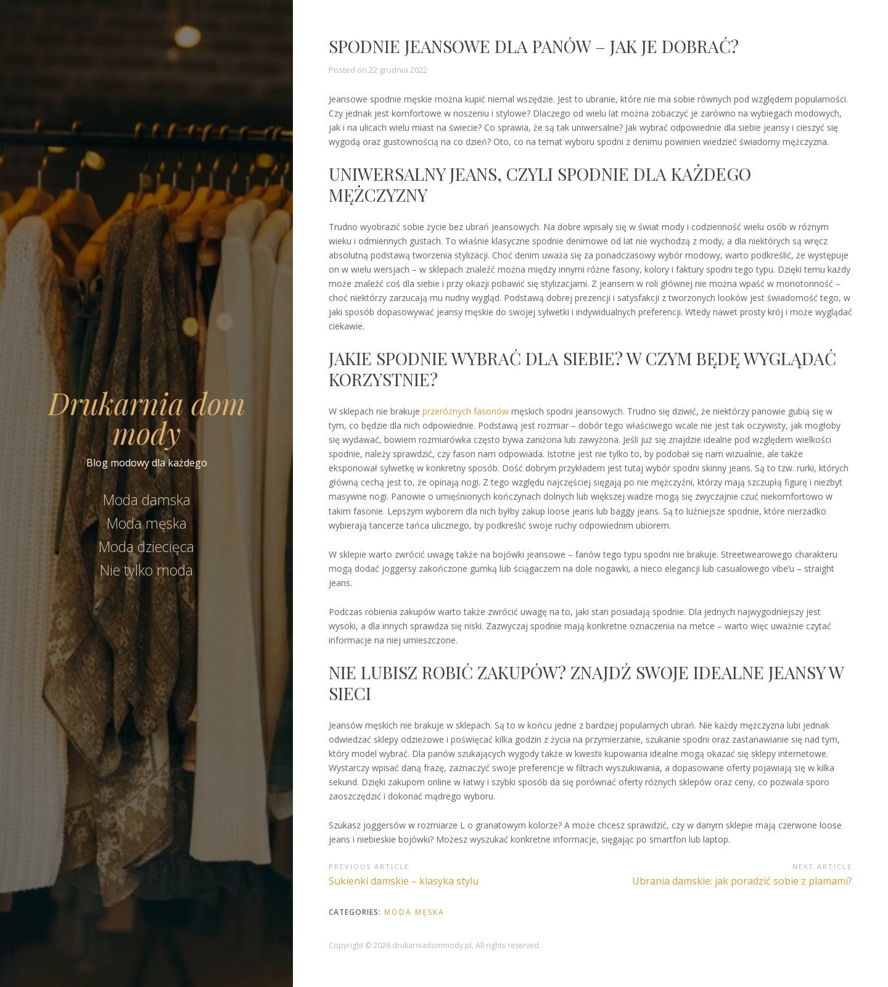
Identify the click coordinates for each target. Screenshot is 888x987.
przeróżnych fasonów (465, 411)
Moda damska (147, 500)
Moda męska (147, 523)
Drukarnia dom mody (146, 417)
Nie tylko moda (146, 570)
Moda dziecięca (146, 546)
